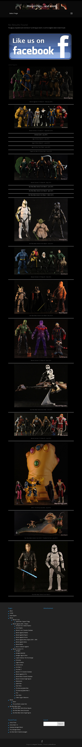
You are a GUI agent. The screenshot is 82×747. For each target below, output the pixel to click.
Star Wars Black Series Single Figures (22, 713)
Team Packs (18, 686)
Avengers (18, 651)
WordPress (52, 744)
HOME (11, 613)
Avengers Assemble (20, 653)
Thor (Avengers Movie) (15, 729)
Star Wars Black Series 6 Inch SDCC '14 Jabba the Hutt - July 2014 (40, 538)
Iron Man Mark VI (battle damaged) (18, 732)
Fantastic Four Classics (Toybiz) (23, 625)
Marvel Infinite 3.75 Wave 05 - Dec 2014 (41, 277)
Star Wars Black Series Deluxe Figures (22, 708)
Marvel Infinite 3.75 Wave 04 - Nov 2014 (41, 360)
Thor (17, 693)
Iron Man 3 (18, 669)
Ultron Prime (13, 722)
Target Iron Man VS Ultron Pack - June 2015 (41, 151)
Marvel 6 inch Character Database (24, 630)
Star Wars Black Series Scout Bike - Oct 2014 (41, 409)
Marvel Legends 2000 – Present (20, 624)
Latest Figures (13, 615)
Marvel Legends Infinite (22, 637)
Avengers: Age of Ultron (21, 655)
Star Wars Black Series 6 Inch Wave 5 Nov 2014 (41, 315)
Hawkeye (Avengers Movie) (16, 727)
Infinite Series (19, 665)
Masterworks (19, 681)
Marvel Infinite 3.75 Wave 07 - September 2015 (41, 130)
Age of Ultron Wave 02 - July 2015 (41, 139)
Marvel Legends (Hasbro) (22, 632)
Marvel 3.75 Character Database (24, 672)
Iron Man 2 (18, 667)
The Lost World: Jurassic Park (20, 704)
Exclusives (18, 660)
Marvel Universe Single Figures (23, 679)
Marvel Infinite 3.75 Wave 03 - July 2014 (41, 438)
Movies (11, 700)
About (11, 611)
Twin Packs (18, 695)
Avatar (14, 701)
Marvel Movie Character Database (24, 676)
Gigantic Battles (20, 662)
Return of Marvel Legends (22, 646)
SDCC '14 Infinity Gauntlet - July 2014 (41, 507)
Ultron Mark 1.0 (14, 725)
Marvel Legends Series (21, 642)
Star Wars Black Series (15, 706)
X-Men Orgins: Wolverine (22, 697)
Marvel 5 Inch (16, 619)
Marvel (11, 618)
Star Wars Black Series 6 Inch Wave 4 (41, 594)
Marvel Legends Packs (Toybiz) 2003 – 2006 (26, 639)
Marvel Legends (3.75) (21, 674)
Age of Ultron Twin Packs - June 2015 (41, 147)
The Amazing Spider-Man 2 (22, 690)
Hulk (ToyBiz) (19, 628)
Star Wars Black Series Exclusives (21, 710)
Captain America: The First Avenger (24, 658)
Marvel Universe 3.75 (18, 649)
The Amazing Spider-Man (22, 688)
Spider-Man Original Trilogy (23, 621)
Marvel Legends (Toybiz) (22, 635)
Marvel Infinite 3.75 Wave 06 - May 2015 (41, 182)
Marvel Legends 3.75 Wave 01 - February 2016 (41, 101)
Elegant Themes (37, 744)
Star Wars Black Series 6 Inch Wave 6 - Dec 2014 (41, 243)
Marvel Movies (19, 644)
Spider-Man (19, 683)
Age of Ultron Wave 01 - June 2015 (41, 143)
